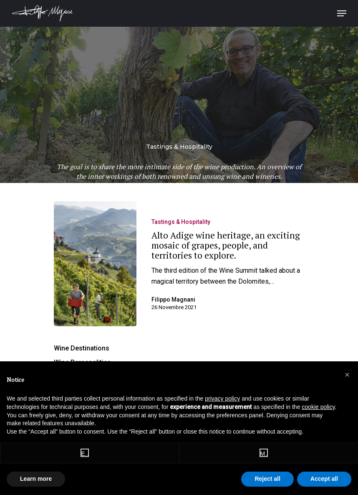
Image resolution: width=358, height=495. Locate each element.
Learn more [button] (36, 478)
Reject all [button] (267, 478)
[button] (347, 374)
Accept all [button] (324, 478)
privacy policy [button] (222, 398)
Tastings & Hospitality (180, 221)
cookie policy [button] (318, 407)
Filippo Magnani (173, 299)
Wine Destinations (81, 348)
